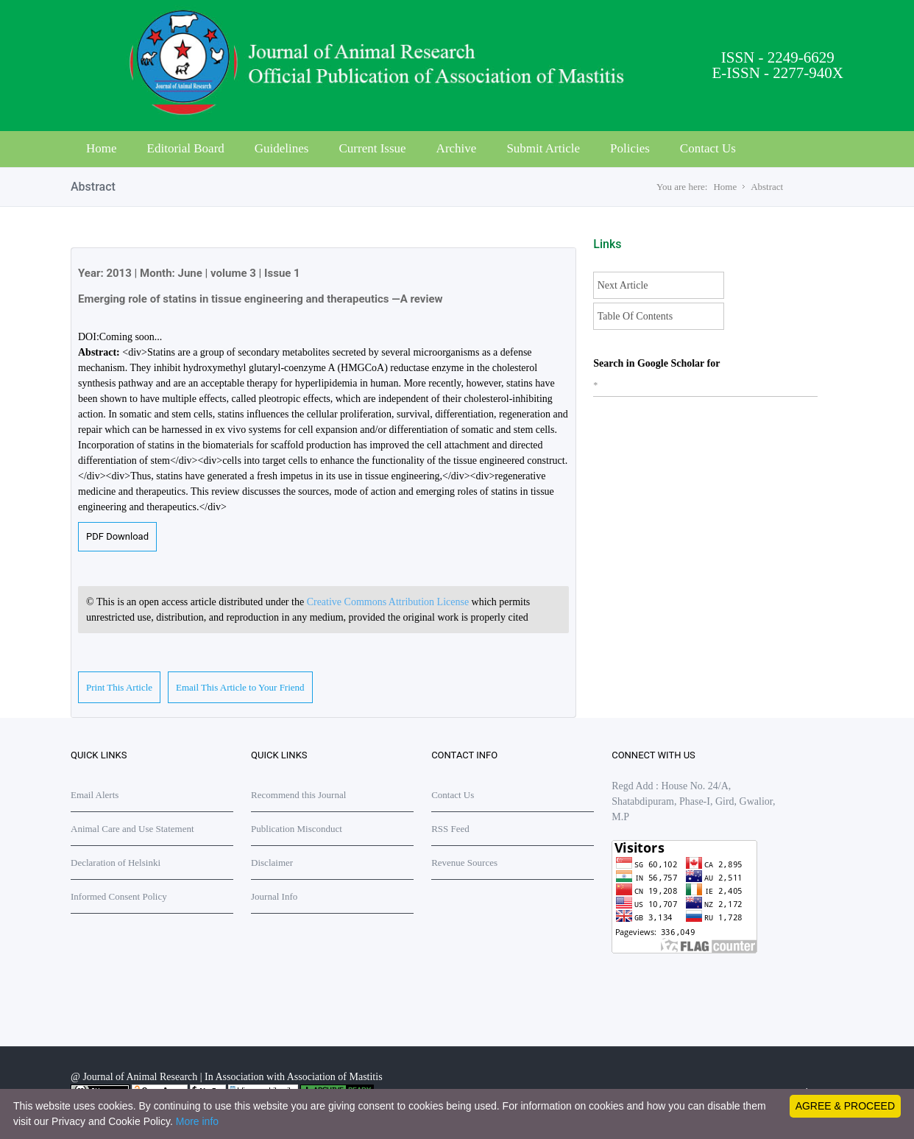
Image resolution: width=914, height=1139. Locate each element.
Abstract (767, 186)
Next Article (623, 285)
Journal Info (274, 896)
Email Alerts (94, 794)
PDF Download (117, 536)
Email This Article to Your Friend (240, 687)
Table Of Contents (635, 316)
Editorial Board (185, 148)
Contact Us (708, 148)
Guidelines (282, 148)
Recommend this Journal (298, 794)
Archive (456, 148)
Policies (630, 148)
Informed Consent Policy (119, 896)
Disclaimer (272, 862)
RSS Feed (450, 828)
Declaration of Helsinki (115, 862)
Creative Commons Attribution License (389, 601)
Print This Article (119, 687)
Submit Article (543, 148)
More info (197, 1121)
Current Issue (372, 148)
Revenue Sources (464, 862)
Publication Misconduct (296, 828)
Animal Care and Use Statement (132, 828)
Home (101, 148)
